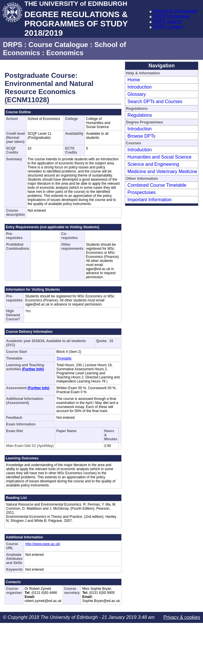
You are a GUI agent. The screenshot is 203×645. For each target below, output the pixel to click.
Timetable (63, 358)
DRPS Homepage (171, 16)
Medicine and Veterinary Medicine (162, 171)
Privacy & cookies (182, 617)
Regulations (139, 115)
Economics (64, 53)
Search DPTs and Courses (154, 101)
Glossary (136, 94)
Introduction (139, 87)
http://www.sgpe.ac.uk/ (42, 544)
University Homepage (175, 10)
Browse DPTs (141, 136)
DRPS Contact (168, 26)
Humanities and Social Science (159, 156)
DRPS (12, 44)
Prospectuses (141, 192)
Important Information (149, 199)
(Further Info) (33, 369)
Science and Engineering (153, 164)
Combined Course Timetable (156, 185)
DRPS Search (167, 21)
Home (133, 79)
